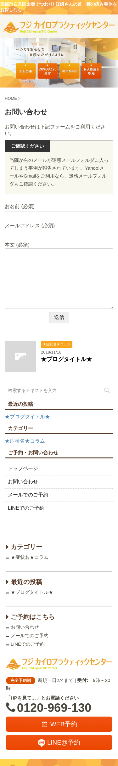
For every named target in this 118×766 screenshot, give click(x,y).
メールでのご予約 (28, 494)
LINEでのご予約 (26, 508)
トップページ (23, 468)
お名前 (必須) (20, 206)
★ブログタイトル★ (66, 359)
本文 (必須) (17, 244)
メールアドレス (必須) (30, 225)
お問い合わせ (23, 481)
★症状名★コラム (25, 441)
